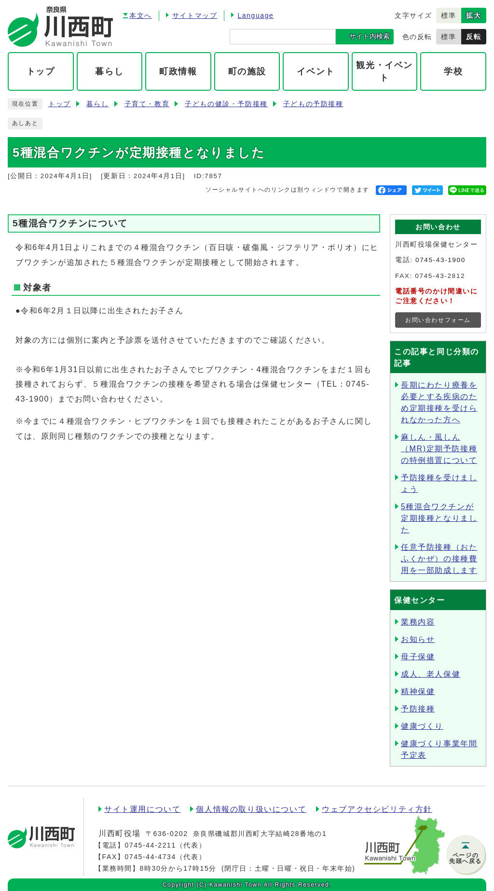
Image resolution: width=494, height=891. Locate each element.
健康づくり (422, 726)
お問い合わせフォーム (438, 320)
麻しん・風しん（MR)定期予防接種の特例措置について (439, 448)
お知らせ (418, 639)
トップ (59, 104)
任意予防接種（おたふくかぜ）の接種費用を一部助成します (439, 558)
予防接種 (418, 709)
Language (255, 15)
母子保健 (418, 657)
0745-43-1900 (440, 260)
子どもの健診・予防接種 (226, 104)
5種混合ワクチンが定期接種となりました (439, 518)
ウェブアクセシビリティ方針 (377, 809)
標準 (448, 15)
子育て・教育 (147, 104)
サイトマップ (195, 15)
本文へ (140, 15)
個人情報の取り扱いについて (251, 809)
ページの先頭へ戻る (465, 858)
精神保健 (418, 691)
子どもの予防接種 (313, 104)
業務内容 (418, 622)
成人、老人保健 (430, 674)
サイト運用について (142, 809)
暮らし (97, 104)
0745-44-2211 (150, 845)
